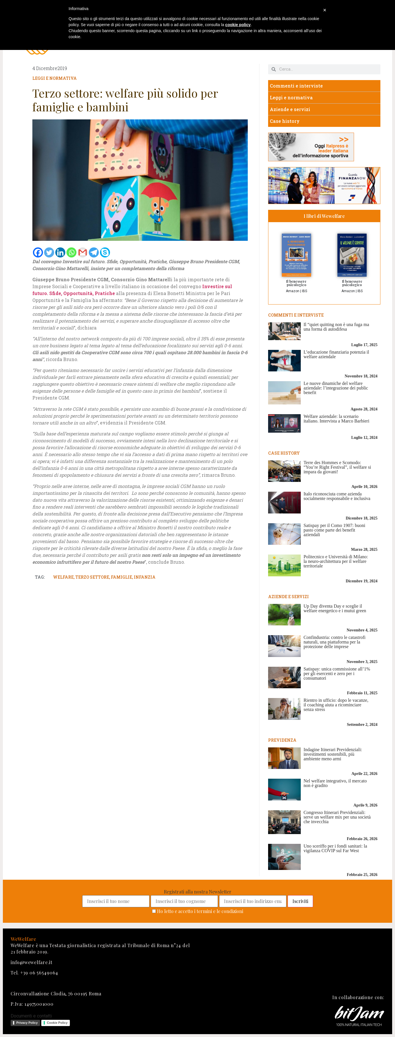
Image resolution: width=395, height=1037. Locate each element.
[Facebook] (38, 252)
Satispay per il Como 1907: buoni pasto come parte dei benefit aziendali (334, 530)
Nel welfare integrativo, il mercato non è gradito (335, 783)
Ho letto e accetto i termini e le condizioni (200, 911)
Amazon (292, 291)
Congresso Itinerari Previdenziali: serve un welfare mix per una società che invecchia (337, 817)
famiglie (121, 577)
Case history (285, 121)
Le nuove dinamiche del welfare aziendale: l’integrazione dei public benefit (336, 388)
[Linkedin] (60, 252)
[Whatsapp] (71, 252)
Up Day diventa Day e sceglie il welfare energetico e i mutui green (335, 608)
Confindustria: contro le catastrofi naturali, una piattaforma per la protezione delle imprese (334, 642)
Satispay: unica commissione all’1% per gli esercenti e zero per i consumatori (337, 673)
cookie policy (238, 24)
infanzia (145, 577)
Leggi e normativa (54, 78)
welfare (63, 577)
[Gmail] (83, 252)
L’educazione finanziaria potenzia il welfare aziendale (336, 354)
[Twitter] (49, 252)
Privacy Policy (27, 1022)
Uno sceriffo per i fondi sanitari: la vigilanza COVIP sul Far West (335, 848)
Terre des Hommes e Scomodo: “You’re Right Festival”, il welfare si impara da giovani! (337, 467)
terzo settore (92, 577)
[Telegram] (94, 252)
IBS (304, 291)
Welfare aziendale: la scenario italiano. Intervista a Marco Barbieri (337, 418)
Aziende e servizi (290, 109)
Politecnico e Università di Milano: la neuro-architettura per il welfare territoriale (336, 561)
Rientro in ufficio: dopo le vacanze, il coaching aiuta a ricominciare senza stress (336, 705)
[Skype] (105, 252)
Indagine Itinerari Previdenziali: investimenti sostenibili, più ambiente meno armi (333, 754)
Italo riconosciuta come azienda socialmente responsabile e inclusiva (337, 496)
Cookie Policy (57, 1022)
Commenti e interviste (296, 86)
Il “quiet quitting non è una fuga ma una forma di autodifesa (336, 327)
